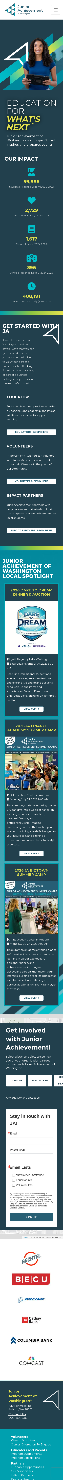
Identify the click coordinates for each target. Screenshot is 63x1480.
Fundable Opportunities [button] (27, 1467)
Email (13, 1133)
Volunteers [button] (19, 1436)
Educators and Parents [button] (29, 1450)
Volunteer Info (24, 1185)
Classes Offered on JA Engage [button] (31, 1444)
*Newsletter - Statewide (30, 1175)
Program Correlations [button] (25, 1457)
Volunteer (40, 1080)
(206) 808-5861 (18, 1417)
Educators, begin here (31, 431)
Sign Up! (31, 1217)
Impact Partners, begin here (31, 530)
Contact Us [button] (17, 1414)
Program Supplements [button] (26, 1453)
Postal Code (17, 1150)
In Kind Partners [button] (22, 1475)
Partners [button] (17, 1463)
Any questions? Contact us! (23, 1097)
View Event (31, 709)
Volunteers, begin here (31, 481)
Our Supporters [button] (22, 1471)
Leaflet (25, 1237)
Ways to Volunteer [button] (23, 1440)
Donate (16, 1080)
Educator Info (24, 1180)
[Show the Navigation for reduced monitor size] (55, 10)
